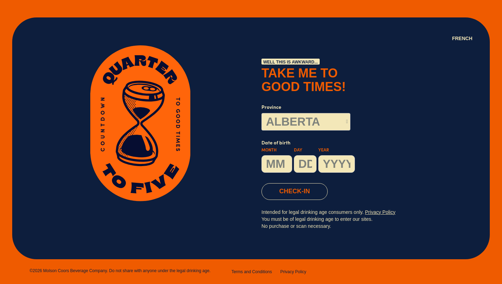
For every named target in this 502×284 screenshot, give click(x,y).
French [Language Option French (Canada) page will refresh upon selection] (462, 38)
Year (323, 150)
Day (298, 150)
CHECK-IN (294, 191)
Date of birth (308, 157)
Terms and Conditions (251, 271)
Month (268, 150)
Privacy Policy (293, 271)
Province (271, 107)
